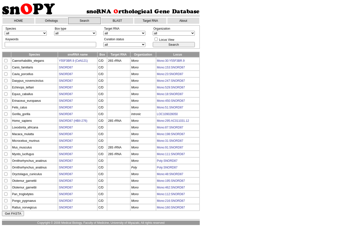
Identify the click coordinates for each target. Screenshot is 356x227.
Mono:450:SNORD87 (171, 101)
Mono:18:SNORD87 (170, 94)
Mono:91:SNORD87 (170, 147)
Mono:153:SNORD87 (171, 67)
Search (84, 20)
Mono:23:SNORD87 (170, 74)
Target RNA (150, 20)
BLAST (117, 20)
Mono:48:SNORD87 (170, 174)
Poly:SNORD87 (167, 161)
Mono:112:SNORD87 (171, 194)
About (183, 20)
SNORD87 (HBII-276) (73, 121)
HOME (18, 20)
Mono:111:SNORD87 (171, 154)
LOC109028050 (167, 114)
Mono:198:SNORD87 (171, 134)
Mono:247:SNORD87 (171, 81)
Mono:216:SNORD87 (171, 201)
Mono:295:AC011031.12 (173, 121)
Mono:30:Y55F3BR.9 (171, 60)
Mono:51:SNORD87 (170, 107)
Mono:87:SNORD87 (170, 127)
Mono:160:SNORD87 (171, 207)
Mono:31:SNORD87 (170, 141)
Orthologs (51, 20)
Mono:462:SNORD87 (171, 187)
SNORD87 (66, 67)
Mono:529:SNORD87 (171, 87)
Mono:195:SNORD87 (171, 181)
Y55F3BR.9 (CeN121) (73, 60)
